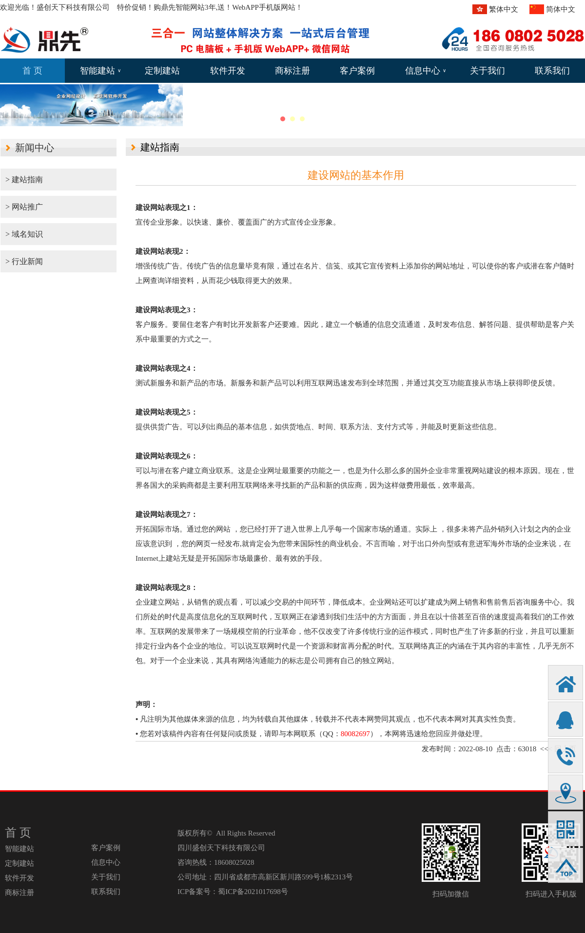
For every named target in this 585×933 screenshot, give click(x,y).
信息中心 (425, 70)
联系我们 (552, 71)
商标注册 (292, 71)
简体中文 (560, 9)
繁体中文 (503, 9)
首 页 (32, 71)
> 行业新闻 (24, 261)
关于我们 (487, 71)
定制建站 (162, 71)
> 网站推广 (24, 207)
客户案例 (357, 71)
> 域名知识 (24, 234)
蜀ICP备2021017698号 (253, 891)
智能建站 (100, 70)
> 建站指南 (24, 179)
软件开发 (227, 71)
